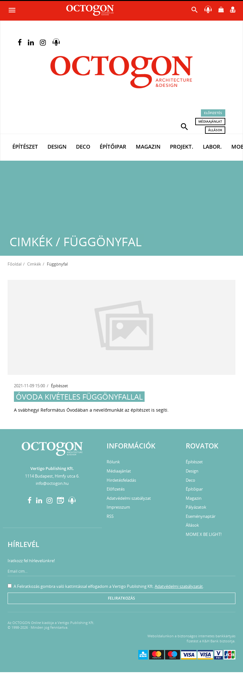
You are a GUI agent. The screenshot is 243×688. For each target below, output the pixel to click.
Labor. (212, 146)
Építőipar (113, 146)
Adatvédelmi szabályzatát (179, 586)
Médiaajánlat (210, 121)
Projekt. (181, 146)
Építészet (25, 146)
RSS (110, 516)
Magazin (148, 146)
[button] (184, 126)
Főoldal (15, 264)
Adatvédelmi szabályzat (129, 498)
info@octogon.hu (52, 483)
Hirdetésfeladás (121, 480)
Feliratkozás (121, 598)
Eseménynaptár (200, 516)
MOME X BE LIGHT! (203, 534)
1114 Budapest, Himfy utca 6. (52, 476)
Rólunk (113, 462)
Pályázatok (196, 507)
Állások (215, 130)
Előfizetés (213, 113)
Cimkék (34, 264)
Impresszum (118, 507)
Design (56, 146)
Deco (83, 146)
